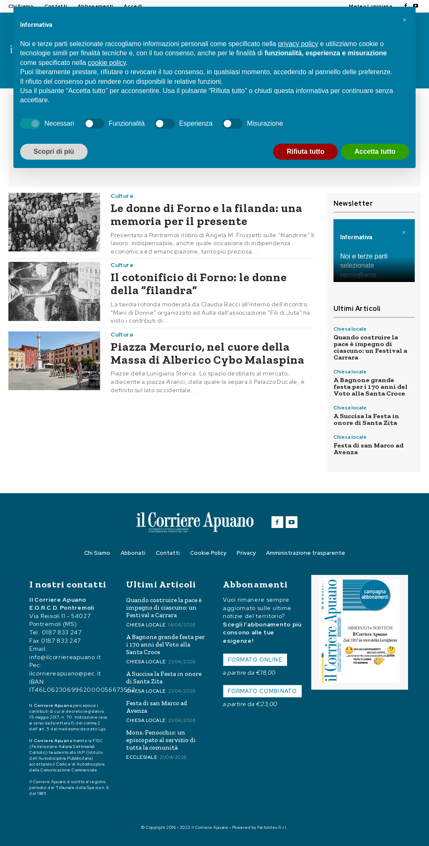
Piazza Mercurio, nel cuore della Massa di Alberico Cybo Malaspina (208, 353)
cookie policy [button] (107, 62)
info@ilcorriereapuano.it (65, 657)
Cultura (122, 196)
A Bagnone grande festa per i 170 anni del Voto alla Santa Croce (370, 386)
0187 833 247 (62, 632)
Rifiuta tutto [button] (305, 151)
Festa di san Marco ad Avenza (368, 448)
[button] (404, 20)
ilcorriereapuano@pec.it (65, 673)
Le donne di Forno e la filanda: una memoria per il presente (206, 214)
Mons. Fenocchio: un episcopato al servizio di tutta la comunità (161, 740)
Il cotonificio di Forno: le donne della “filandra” (199, 283)
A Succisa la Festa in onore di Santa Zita (366, 419)
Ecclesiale (141, 757)
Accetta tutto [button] (374, 151)
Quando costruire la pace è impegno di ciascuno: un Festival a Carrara (370, 347)
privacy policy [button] (298, 43)
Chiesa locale (350, 328)
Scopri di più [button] (54, 151)
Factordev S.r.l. (272, 827)
